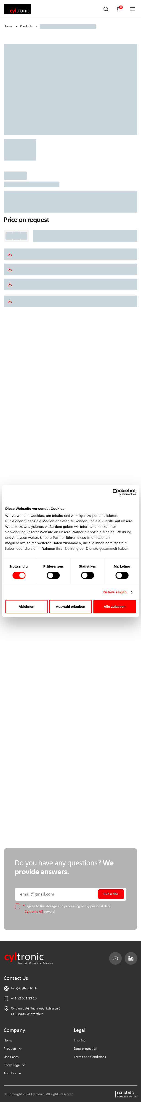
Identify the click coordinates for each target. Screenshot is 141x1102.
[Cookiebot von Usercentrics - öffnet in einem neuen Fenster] (116, 492)
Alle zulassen (114, 606)
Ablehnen (26, 606)
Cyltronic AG (34, 912)
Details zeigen (114, 592)
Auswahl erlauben (70, 606)
